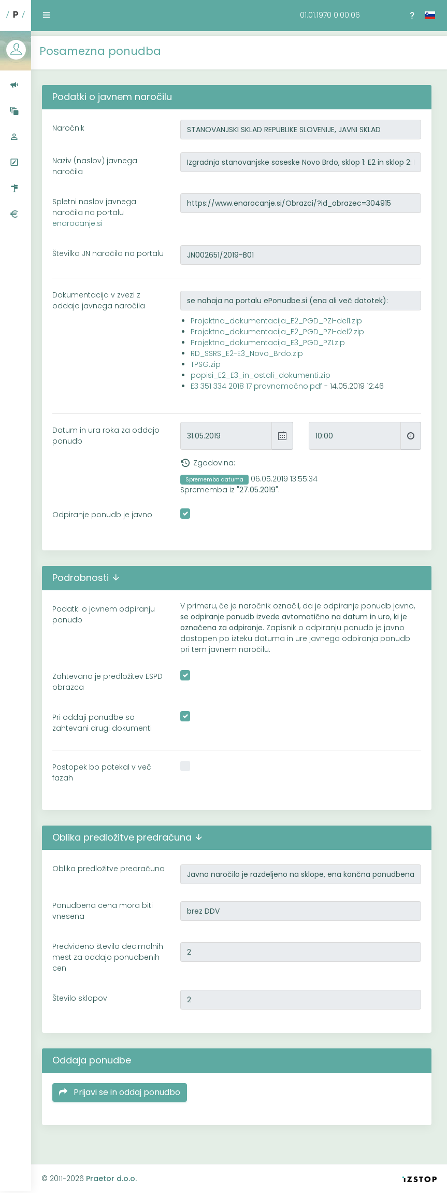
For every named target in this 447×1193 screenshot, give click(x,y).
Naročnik (73, 123)
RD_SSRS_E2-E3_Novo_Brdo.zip (250, 357)
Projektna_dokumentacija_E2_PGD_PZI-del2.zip (280, 335)
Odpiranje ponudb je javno (107, 518)
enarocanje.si (82, 219)
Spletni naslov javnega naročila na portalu (99, 208)
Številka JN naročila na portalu (98, 254)
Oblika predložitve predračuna (90, 877)
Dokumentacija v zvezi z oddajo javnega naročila (103, 304)
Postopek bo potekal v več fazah (106, 776)
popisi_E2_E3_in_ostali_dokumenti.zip (264, 379)
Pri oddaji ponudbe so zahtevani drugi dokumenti (106, 726)
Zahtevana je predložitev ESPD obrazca (112, 685)
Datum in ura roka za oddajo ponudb (110, 439)
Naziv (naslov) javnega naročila (99, 161)
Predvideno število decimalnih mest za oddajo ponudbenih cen (112, 965)
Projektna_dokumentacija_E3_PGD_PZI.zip (271, 346)
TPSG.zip (209, 368)
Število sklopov (84, 1006)
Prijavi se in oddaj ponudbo (124, 1100)
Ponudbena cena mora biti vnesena (107, 918)
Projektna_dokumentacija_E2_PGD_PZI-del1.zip (279, 324)
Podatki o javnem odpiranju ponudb (108, 618)
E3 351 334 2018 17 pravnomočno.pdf (259, 390)
